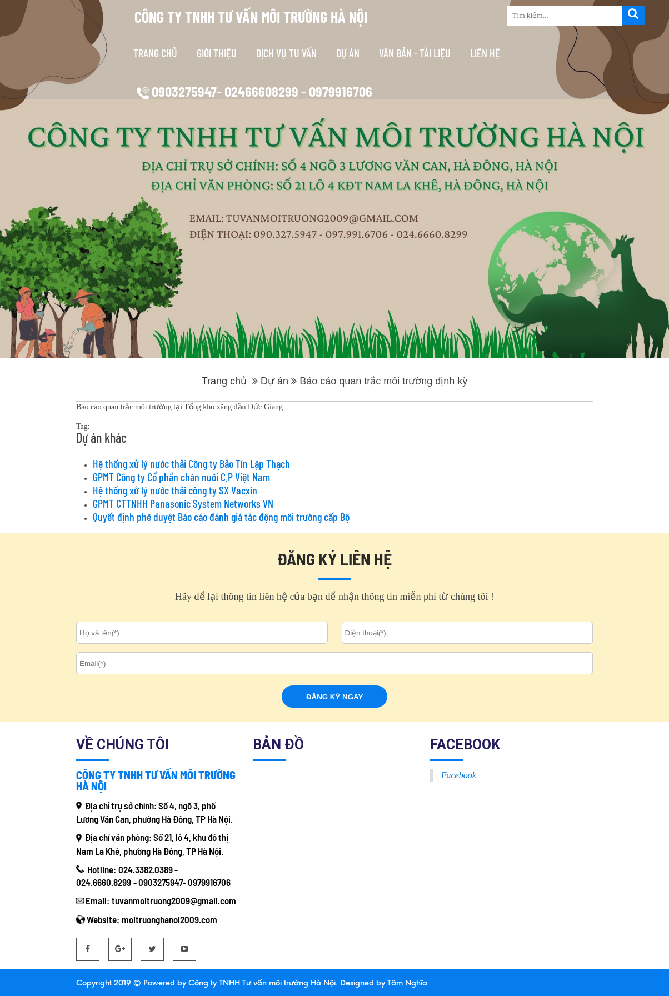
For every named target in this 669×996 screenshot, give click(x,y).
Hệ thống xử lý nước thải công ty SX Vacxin (175, 490)
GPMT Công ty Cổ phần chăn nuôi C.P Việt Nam (181, 476)
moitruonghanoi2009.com (169, 919)
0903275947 (160, 882)
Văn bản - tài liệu (415, 52)
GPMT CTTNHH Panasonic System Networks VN (183, 503)
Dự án (348, 52)
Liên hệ (485, 52)
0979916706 (209, 882)
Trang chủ (155, 52)
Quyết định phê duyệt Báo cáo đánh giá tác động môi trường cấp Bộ (221, 516)
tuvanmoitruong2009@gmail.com (174, 900)
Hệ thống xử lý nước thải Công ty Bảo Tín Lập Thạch (191, 463)
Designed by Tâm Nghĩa (382, 983)
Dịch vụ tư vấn (286, 52)
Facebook (458, 775)
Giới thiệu (217, 52)
